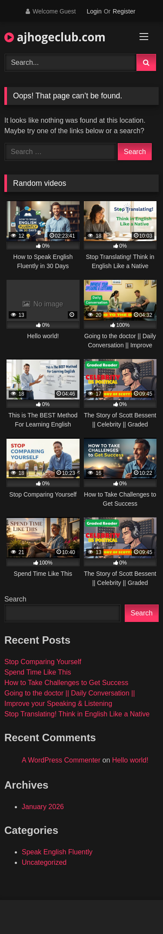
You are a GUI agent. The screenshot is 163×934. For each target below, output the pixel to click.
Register (124, 11)
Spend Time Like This (37, 672)
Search (15, 599)
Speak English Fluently (57, 852)
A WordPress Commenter (61, 760)
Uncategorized (44, 862)
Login (93, 11)
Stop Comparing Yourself (42, 661)
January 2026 (43, 806)
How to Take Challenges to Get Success (66, 682)
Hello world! (130, 760)
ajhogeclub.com (55, 37)
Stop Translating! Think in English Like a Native (77, 714)
